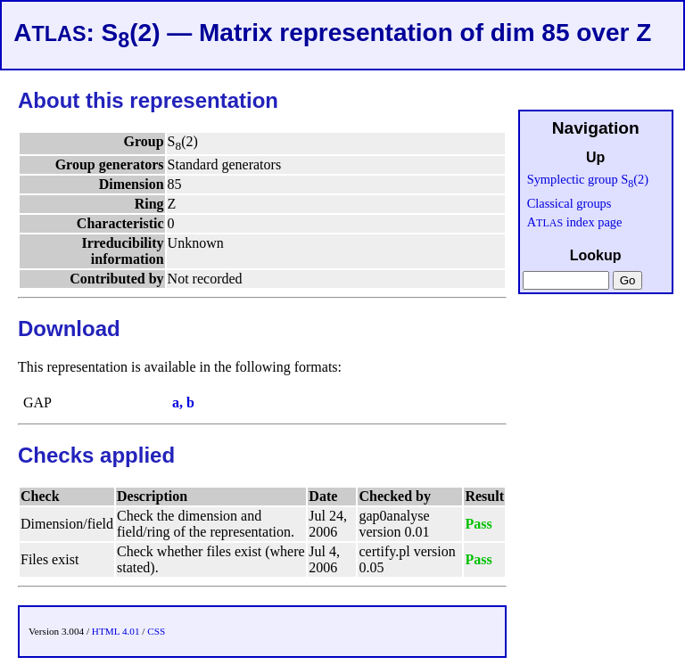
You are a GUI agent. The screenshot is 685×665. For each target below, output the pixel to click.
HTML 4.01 (116, 631)
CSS (156, 631)
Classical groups (569, 203)
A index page (575, 222)
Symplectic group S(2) (587, 179)
